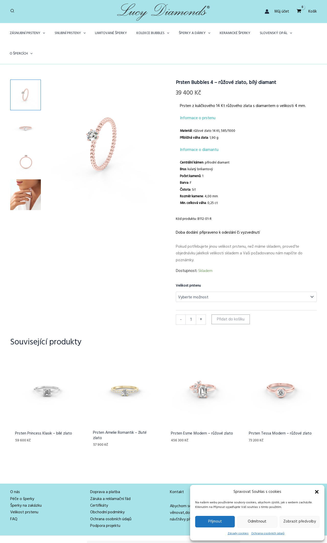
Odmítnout (257, 521)
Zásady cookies (238, 533)
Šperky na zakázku (26, 485)
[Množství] (190, 299)
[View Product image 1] (25, 74)
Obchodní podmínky (107, 492)
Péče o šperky (22, 478)
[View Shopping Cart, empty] (298, 11)
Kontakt (177, 472)
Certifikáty (99, 485)
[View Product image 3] (25, 141)
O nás (15, 472)
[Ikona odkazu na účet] (267, 11)
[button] (316, 491)
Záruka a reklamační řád (110, 478)
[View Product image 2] (25, 107)
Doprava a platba (105, 472)
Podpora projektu (105, 506)
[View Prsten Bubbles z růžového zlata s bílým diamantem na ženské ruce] (25, 174)
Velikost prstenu (188, 265)
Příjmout (215, 521)
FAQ (13, 499)
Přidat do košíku (230, 299)
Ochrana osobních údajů (267, 533)
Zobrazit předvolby (299, 521)
